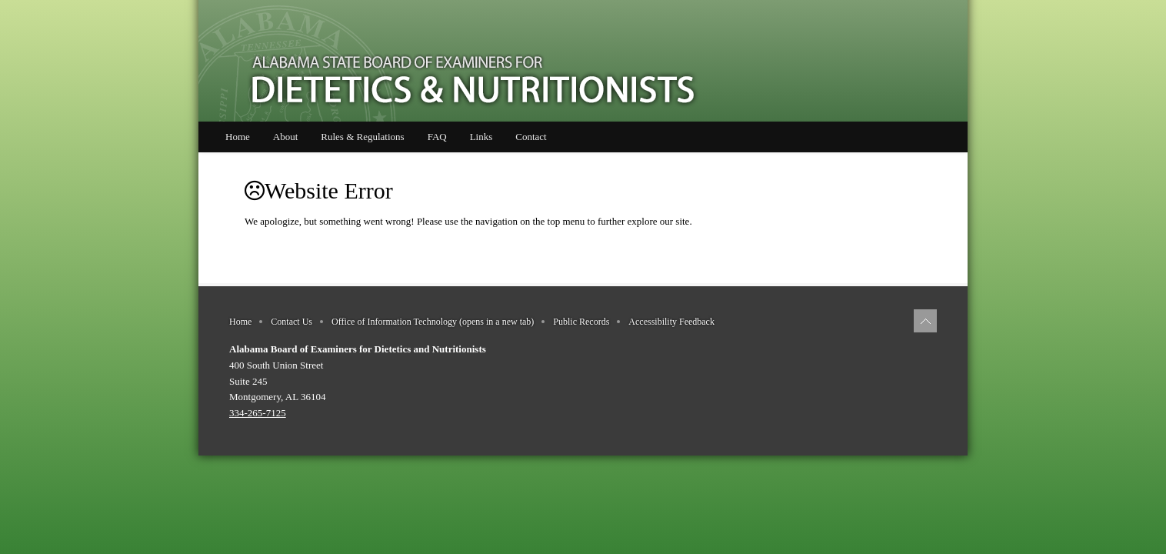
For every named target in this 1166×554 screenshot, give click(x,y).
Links (481, 136)
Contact (530, 136)
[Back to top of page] (925, 320)
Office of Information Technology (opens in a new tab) (432, 321)
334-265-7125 (257, 413)
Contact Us (291, 321)
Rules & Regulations (362, 136)
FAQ (437, 136)
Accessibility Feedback (671, 321)
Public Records (581, 321)
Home (237, 136)
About (285, 136)
